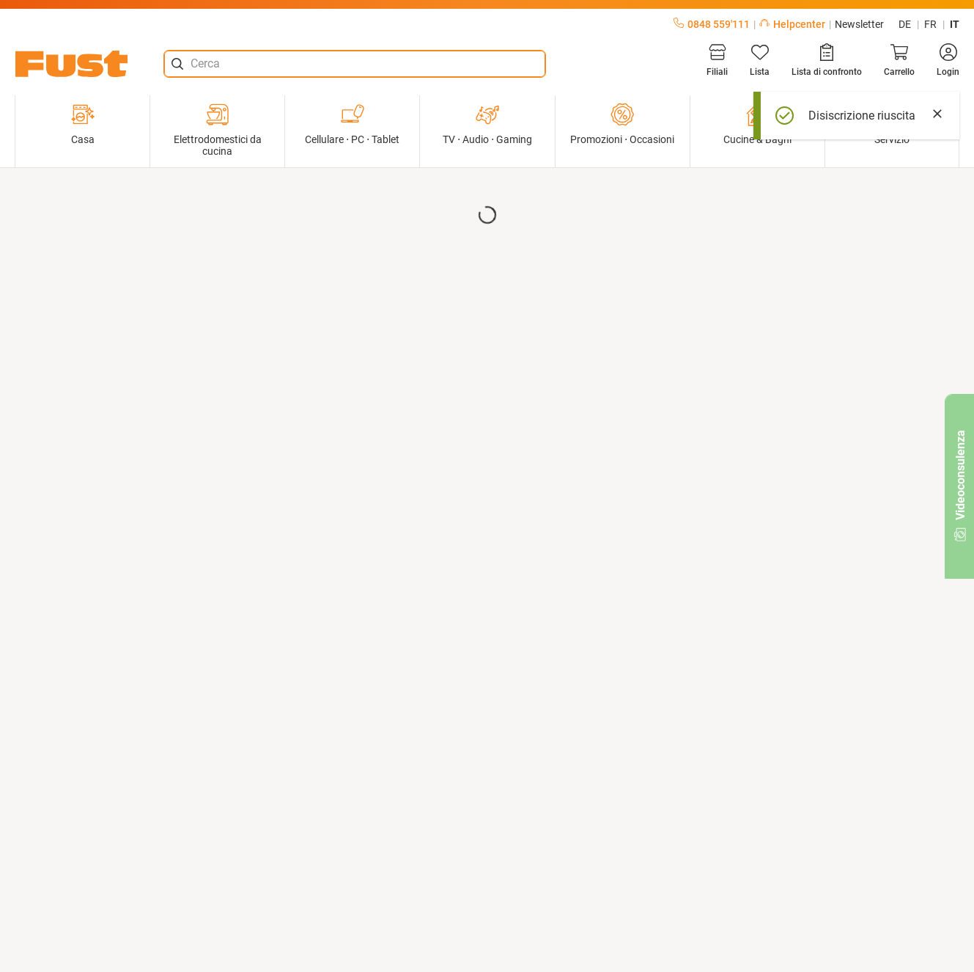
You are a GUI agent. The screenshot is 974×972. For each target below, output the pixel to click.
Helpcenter (792, 24)
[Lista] (760, 60)
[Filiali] (717, 60)
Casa (83, 124)
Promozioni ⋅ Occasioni (622, 124)
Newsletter (859, 24)
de (905, 24)
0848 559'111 (712, 24)
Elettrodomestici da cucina (218, 130)
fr (930, 24)
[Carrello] (899, 60)
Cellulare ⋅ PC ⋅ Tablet (352, 124)
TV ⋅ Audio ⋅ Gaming (487, 124)
